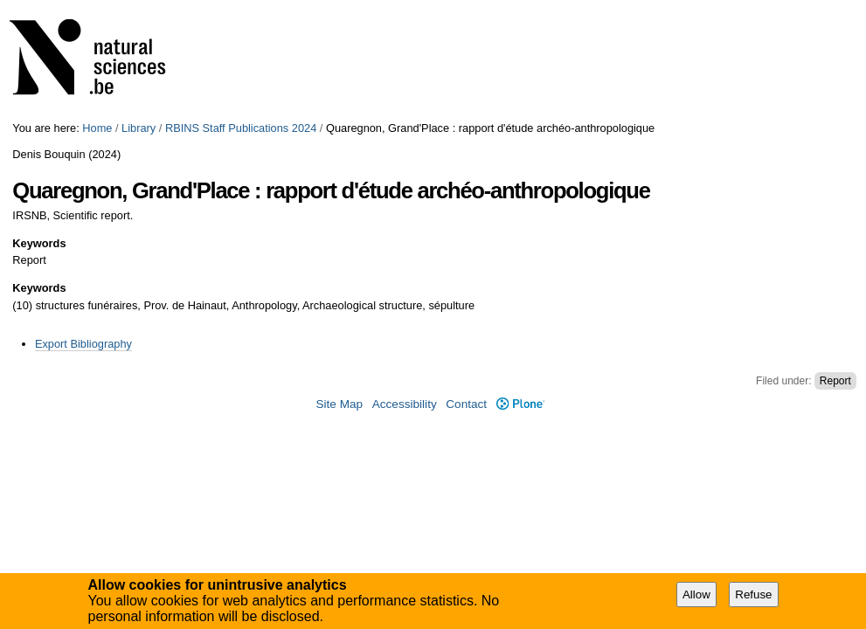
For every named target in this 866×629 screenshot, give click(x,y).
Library (138, 128)
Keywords (39, 243)
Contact (466, 404)
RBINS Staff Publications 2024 (240, 128)
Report (835, 381)
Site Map (339, 404)
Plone (520, 404)
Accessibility (404, 404)
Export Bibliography (83, 343)
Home (97, 128)
